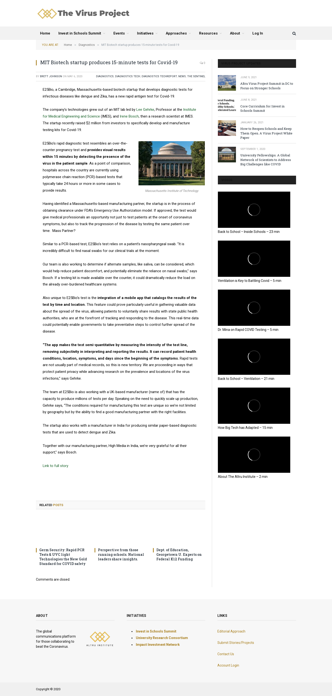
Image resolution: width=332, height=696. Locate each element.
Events (119, 33)
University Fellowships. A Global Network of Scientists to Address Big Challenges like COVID (265, 159)
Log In (257, 33)
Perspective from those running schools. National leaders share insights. (121, 554)
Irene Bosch (129, 116)
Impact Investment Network (158, 645)
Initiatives (145, 33)
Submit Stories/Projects (235, 643)
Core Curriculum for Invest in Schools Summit (262, 108)
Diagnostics (105, 76)
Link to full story (55, 466)
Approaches (176, 33)
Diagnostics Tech (127, 76)
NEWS (182, 76)
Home (45, 33)
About (235, 33)
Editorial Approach (231, 631)
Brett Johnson (51, 76)
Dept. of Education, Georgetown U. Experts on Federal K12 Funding (179, 554)
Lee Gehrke (145, 109)
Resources (208, 33)
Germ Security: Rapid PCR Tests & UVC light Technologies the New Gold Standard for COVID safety (63, 557)
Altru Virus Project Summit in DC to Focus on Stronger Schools (266, 85)
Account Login (228, 665)
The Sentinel (196, 76)
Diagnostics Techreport (159, 76)
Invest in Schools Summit (79, 33)
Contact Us (225, 654)
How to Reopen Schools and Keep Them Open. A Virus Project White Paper (266, 133)
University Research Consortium (162, 638)
